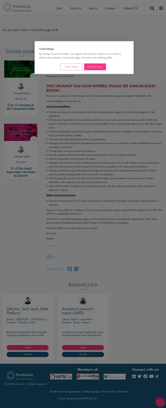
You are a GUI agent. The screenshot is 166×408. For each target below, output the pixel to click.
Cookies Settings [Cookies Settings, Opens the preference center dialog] (71, 67)
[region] (84, 57)
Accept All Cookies (95, 67)
